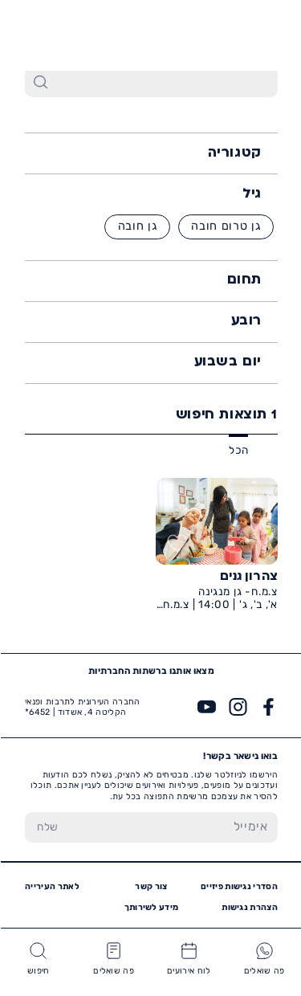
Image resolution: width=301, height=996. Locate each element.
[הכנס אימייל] (173, 827)
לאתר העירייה (51, 886)
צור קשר (150, 886)
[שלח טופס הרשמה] (47, 827)
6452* (50, 34)
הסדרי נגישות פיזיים (238, 886)
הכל (237, 449)
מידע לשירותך (151, 907)
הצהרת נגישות (249, 907)
